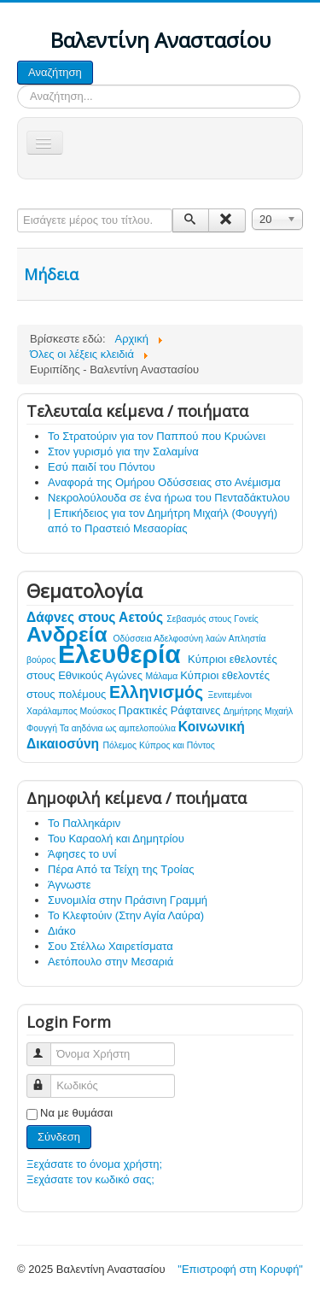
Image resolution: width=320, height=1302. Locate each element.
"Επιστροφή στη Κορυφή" (240, 1269)
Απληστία (247, 638)
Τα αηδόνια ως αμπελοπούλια (119, 728)
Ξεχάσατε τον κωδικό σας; (90, 1179)
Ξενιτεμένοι (230, 695)
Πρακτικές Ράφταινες (171, 710)
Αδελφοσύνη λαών (191, 638)
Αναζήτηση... (93, 61)
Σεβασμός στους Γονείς (212, 619)
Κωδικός (46, 1078)
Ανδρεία (69, 634)
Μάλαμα (163, 676)
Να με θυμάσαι (76, 1112)
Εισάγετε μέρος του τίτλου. (17, 208)
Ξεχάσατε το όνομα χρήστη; (94, 1164)
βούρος (42, 660)
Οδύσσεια (133, 638)
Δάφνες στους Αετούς (96, 617)
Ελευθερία (123, 654)
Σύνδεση (59, 1136)
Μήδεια (51, 274)
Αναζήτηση (55, 72)
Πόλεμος (120, 745)
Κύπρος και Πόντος (177, 745)
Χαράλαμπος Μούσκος (72, 711)
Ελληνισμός (158, 692)
